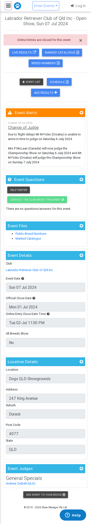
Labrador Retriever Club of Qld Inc (29, 270)
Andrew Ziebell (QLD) (20, 483)
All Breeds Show (17, 333)
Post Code (13, 425)
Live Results (24, 52)
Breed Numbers (46, 63)
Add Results (45, 93)
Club (9, 263)
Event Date (15, 278)
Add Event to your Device (45, 494)
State (9, 440)
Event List (31, 82)
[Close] (80, 40)
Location (12, 370)
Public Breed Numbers (31, 234)
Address (12, 389)
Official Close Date (20, 298)
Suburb (11, 405)
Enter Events (44, 5)
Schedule (59, 82)
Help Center (18, 190)
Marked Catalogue (62, 52)
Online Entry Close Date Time (28, 314)
